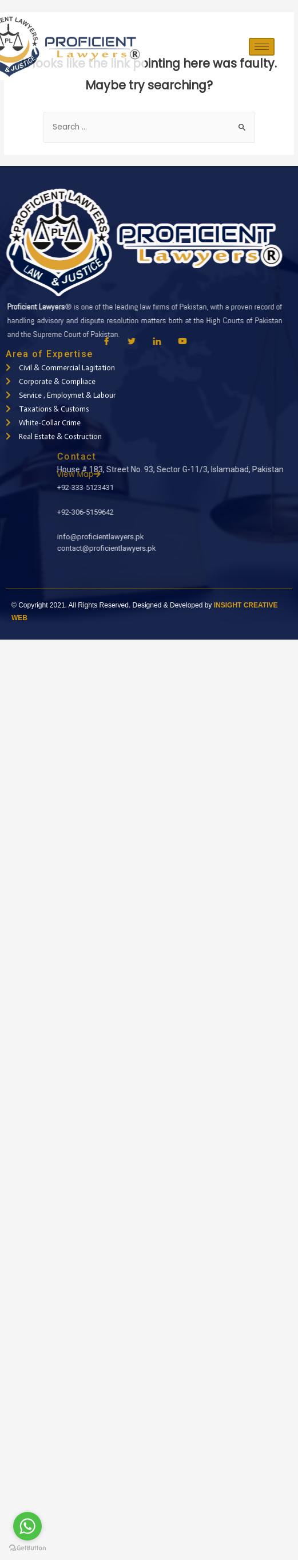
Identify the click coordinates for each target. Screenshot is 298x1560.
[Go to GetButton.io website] (27, 1548)
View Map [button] (238, 474)
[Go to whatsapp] (27, 1526)
